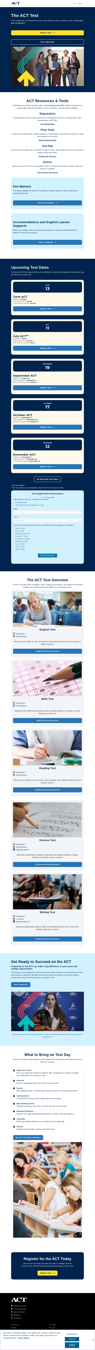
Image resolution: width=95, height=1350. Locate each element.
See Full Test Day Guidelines (28, 1137)
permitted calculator (31, 1121)
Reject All (72, 1339)
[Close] (93, 1340)
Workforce (17, 1315)
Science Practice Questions (47, 864)
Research (52, 1328)
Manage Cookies (72, 1334)
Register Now (47, 33)
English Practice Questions (47, 651)
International (18, 1318)
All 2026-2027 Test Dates (47, 479)
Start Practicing (21, 985)
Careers (13, 1328)
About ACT (14, 1325)
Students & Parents (20, 1306)
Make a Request (47, 242)
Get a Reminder (47, 42)
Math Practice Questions (47, 720)
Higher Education (19, 1312)
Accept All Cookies (72, 1345)
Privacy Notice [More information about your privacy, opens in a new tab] (23, 1338)
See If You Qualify (47, 203)
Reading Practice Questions (47, 790)
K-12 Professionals (20, 1309)
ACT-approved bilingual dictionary (37, 1114)
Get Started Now (47, 124)
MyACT (45, 1073)
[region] (47, 1340)
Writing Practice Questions (47, 939)
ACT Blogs (52, 1325)
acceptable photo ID (32, 1083)
